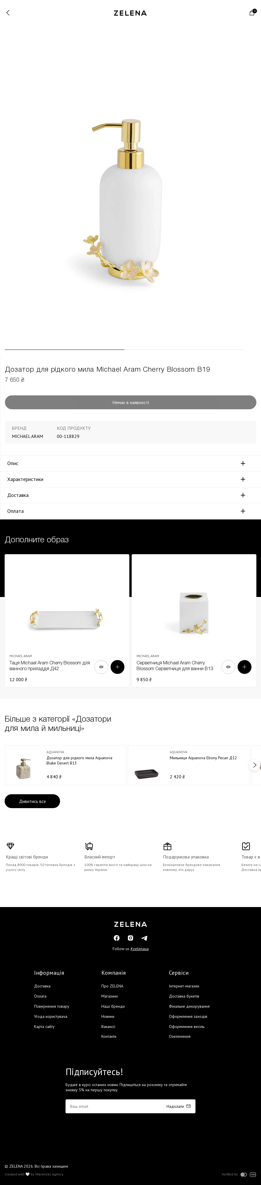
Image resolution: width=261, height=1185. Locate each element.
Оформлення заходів (188, 1016)
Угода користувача (50, 1016)
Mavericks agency (50, 1174)
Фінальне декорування (189, 1006)
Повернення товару (51, 1006)
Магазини (109, 996)
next (254, 765)
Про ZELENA (112, 986)
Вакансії (108, 1026)
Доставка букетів (184, 996)
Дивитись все (32, 801)
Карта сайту (44, 1026)
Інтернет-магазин (184, 986)
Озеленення (180, 1036)
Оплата (15, 511)
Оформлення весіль (186, 1026)
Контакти (108, 1036)
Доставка (18, 495)
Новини (107, 1016)
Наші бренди (113, 1006)
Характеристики (25, 479)
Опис (12, 463)
